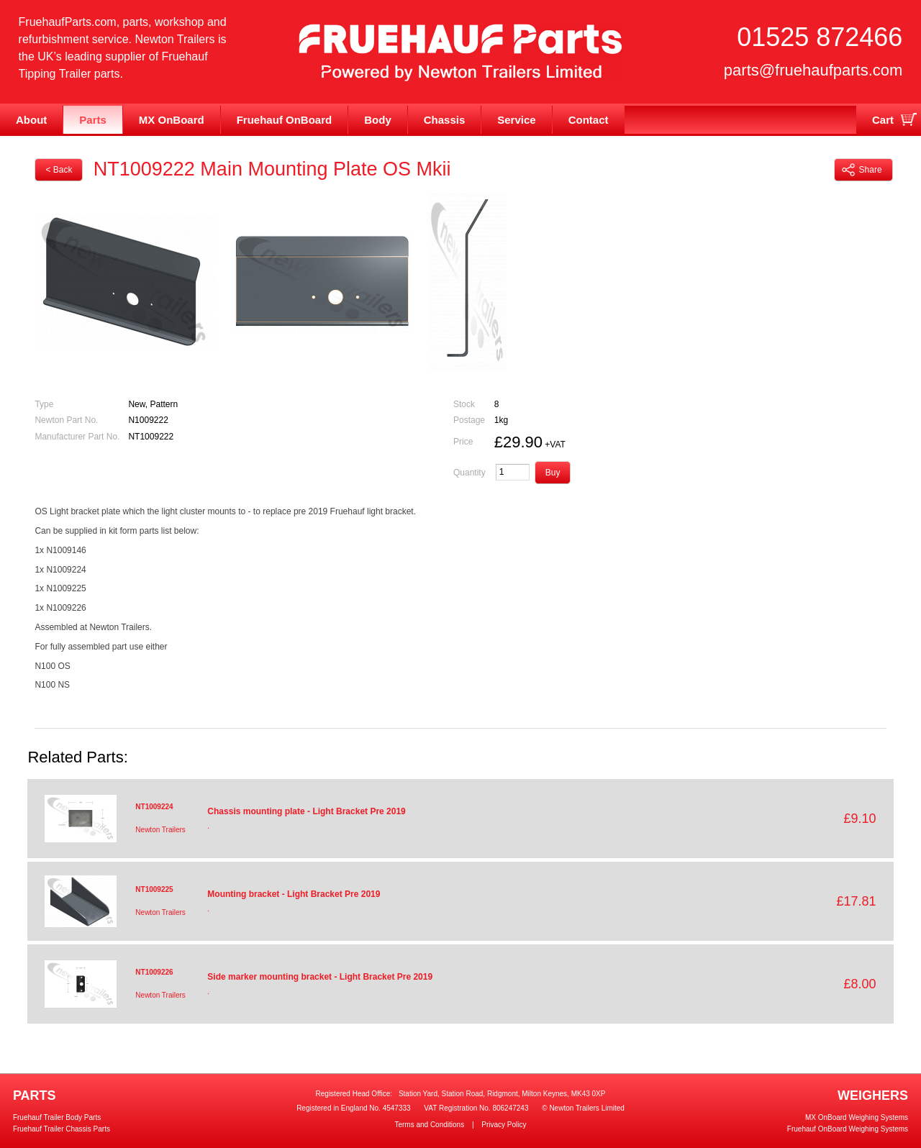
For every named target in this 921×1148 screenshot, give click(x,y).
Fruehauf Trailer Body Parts (57, 1117)
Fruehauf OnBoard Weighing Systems (847, 1129)
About (31, 120)
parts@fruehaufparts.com (813, 70)
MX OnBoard (171, 120)
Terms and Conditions (429, 1125)
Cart (883, 120)
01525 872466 (819, 37)
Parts (92, 120)
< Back (58, 170)
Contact (588, 120)
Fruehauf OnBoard (284, 120)
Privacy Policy (503, 1125)
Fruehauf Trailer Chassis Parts (61, 1129)
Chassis (445, 120)
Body (377, 120)
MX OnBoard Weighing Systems (856, 1117)
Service (516, 120)
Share (862, 169)
